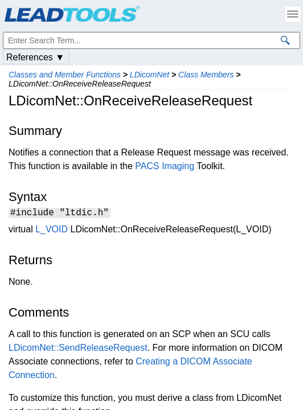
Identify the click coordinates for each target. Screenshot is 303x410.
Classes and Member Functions (65, 74)
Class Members (206, 74)
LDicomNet (149, 74)
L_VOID (51, 231)
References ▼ (35, 57)
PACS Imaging (164, 166)
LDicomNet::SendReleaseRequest (78, 349)
